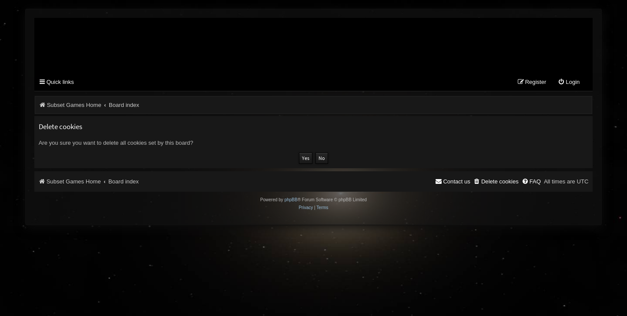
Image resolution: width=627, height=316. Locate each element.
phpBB (291, 199)
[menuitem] (569, 82)
